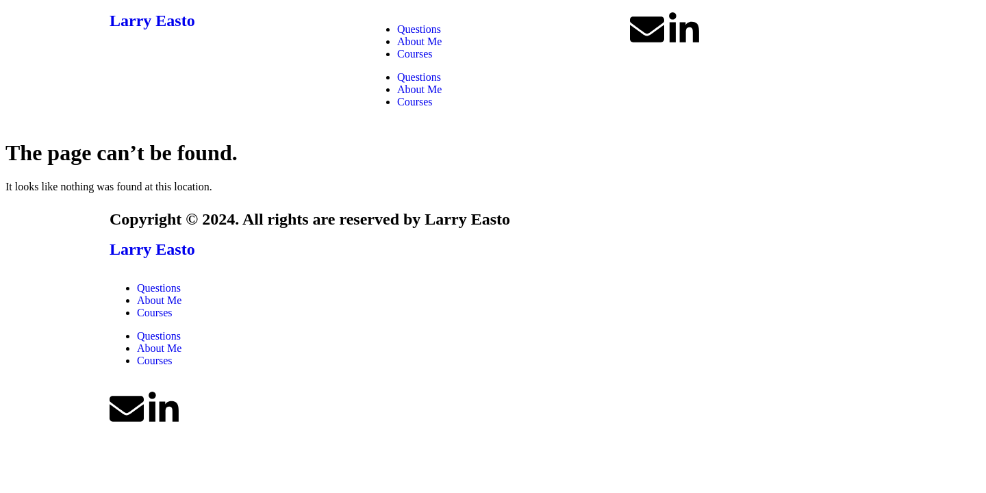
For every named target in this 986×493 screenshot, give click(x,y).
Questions (419, 29)
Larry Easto (152, 20)
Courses (415, 54)
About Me (419, 41)
